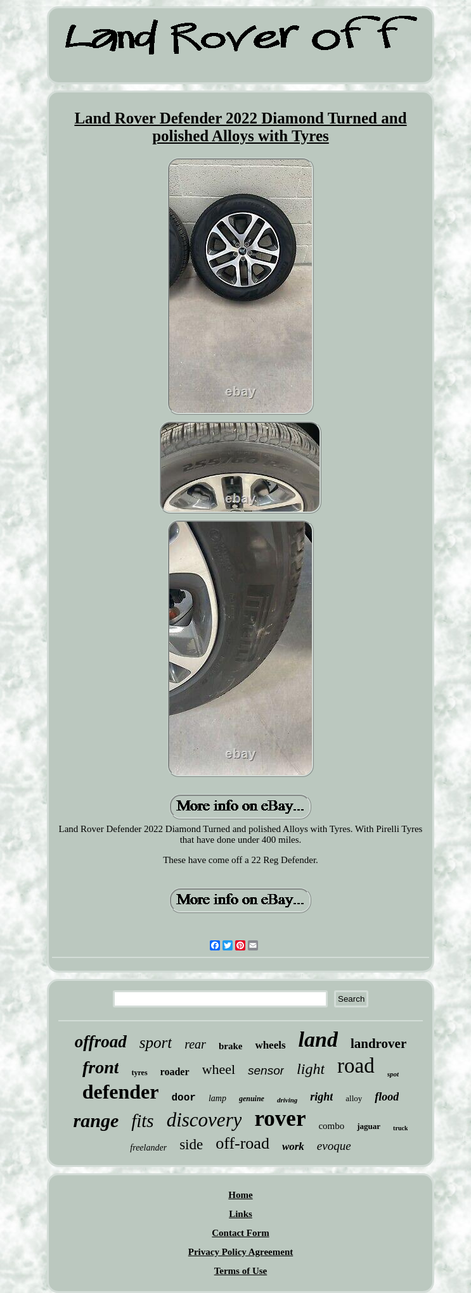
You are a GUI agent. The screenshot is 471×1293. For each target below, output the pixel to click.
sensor (266, 1070)
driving (287, 1100)
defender (120, 1091)
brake (231, 1046)
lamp (217, 1098)
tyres (139, 1072)
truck (400, 1128)
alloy (353, 1098)
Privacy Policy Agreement (241, 1252)
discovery (204, 1120)
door (183, 1098)
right (321, 1096)
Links (240, 1214)
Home (240, 1195)
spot (393, 1074)
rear (195, 1044)
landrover (378, 1043)
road (356, 1065)
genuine (251, 1098)
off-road (242, 1143)
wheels (270, 1045)
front (100, 1067)
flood (387, 1096)
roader (175, 1071)
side (191, 1144)
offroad (101, 1041)
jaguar (368, 1126)
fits (142, 1121)
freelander (148, 1147)
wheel (219, 1069)
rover (280, 1118)
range (96, 1120)
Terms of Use (241, 1271)
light (311, 1069)
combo (331, 1126)
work (293, 1146)
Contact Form (240, 1233)
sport (155, 1042)
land (318, 1039)
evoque (334, 1145)
